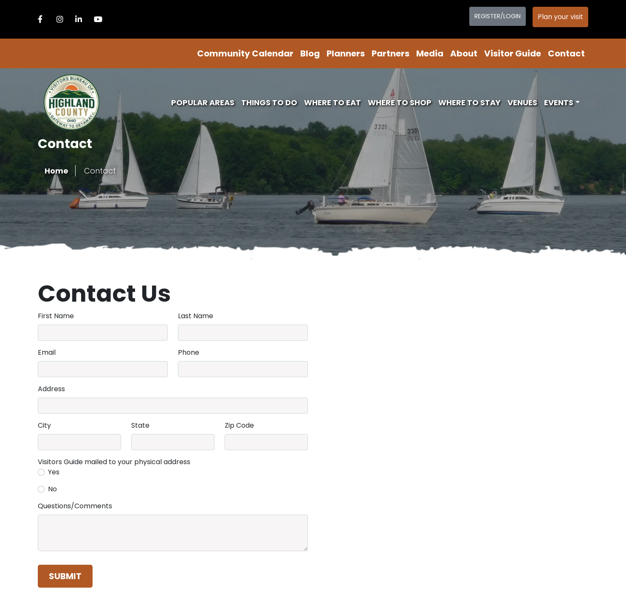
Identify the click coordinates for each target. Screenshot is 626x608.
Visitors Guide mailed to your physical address (114, 462)
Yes (53, 472)
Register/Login (497, 16)
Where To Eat (332, 102)
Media (429, 53)
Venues (522, 102)
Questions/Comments (75, 506)
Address (51, 389)
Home (56, 170)
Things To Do (269, 102)
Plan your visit (560, 17)
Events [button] (558, 102)
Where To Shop (399, 102)
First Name (56, 316)
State (140, 425)
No (52, 489)
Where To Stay (469, 102)
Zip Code (239, 425)
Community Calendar (245, 53)
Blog (310, 53)
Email (47, 352)
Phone (188, 352)
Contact (566, 53)
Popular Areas (202, 102)
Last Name (195, 316)
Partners (390, 53)
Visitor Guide (512, 53)
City (44, 425)
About (463, 53)
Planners (346, 53)
